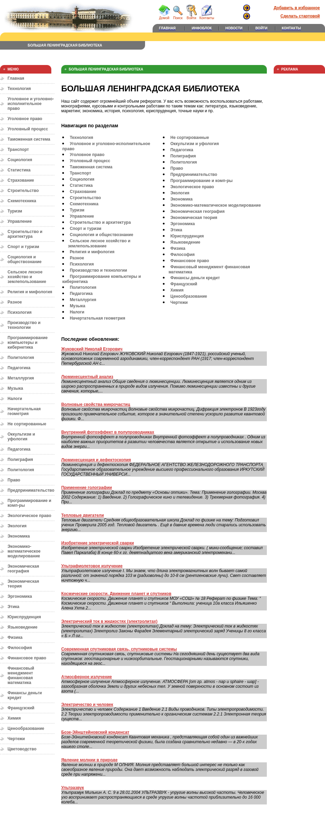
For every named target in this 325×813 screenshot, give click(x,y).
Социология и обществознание (25, 259)
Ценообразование (26, 728)
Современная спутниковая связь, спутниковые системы (119, 649)
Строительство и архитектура (25, 234)
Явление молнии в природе (89, 760)
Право (14, 480)
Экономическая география (23, 568)
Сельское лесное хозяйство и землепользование (27, 277)
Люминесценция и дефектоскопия (96, 459)
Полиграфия (20, 459)
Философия (20, 647)
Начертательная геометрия (24, 411)
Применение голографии (86, 487)
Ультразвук (72, 787)
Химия (14, 718)
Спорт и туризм (23, 246)
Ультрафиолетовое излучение (91, 566)
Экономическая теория (193, 217)
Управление (20, 221)
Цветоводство (22, 749)
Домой (164, 16)
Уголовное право (25, 118)
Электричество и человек (87, 704)
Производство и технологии (24, 325)
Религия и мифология (30, 291)
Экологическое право (29, 515)
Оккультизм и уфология (21, 436)
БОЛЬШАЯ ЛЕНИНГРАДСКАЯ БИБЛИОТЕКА (65, 45)
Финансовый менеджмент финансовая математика (21, 675)
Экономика (19, 536)
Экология (17, 526)
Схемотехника (22, 200)
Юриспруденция (24, 617)
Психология (19, 312)
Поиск (178, 16)
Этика (13, 606)
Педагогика (19, 367)
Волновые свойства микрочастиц (95, 404)
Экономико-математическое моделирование (24, 551)
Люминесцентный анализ (87, 376)
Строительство (23, 190)
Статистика (19, 170)
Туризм (15, 211)
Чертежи (16, 738)
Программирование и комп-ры (201, 180)
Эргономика (20, 596)
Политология (21, 357)
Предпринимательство (31, 490)
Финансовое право (27, 658)
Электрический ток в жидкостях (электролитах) (109, 621)
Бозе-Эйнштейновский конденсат (95, 732)
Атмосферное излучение (86, 676)
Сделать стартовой (300, 16)
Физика (15, 637)
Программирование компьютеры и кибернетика (28, 342)
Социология (20, 159)
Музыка (15, 388)
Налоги (15, 398)
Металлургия (21, 378)
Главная (16, 78)
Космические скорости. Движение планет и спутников (116, 593)
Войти (191, 16)
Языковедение (23, 627)
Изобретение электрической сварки (97, 543)
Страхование (21, 180)
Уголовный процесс (28, 129)
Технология (19, 88)
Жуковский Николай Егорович (91, 349)
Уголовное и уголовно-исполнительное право (31, 103)
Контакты (206, 16)
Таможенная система (29, 139)
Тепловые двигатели (82, 515)
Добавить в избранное (297, 7)
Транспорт (18, 149)
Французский (21, 708)
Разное (15, 302)
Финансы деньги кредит (195, 277)
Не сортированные (27, 424)
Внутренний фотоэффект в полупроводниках (107, 432)
